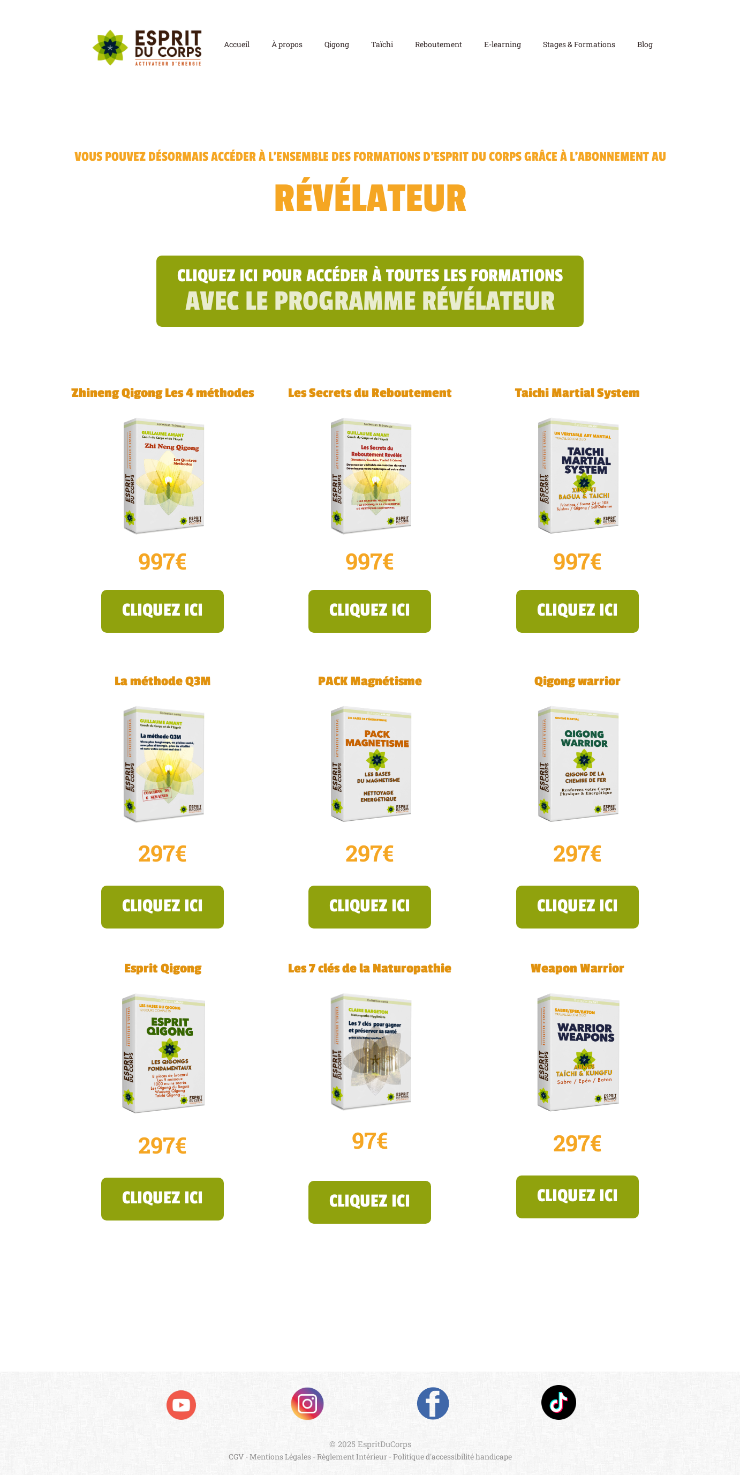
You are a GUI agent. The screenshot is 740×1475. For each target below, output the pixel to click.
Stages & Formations (579, 44)
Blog (645, 44)
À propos (287, 44)
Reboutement (438, 44)
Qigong (336, 44)
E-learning (502, 44)
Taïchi (382, 44)
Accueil (237, 44)
